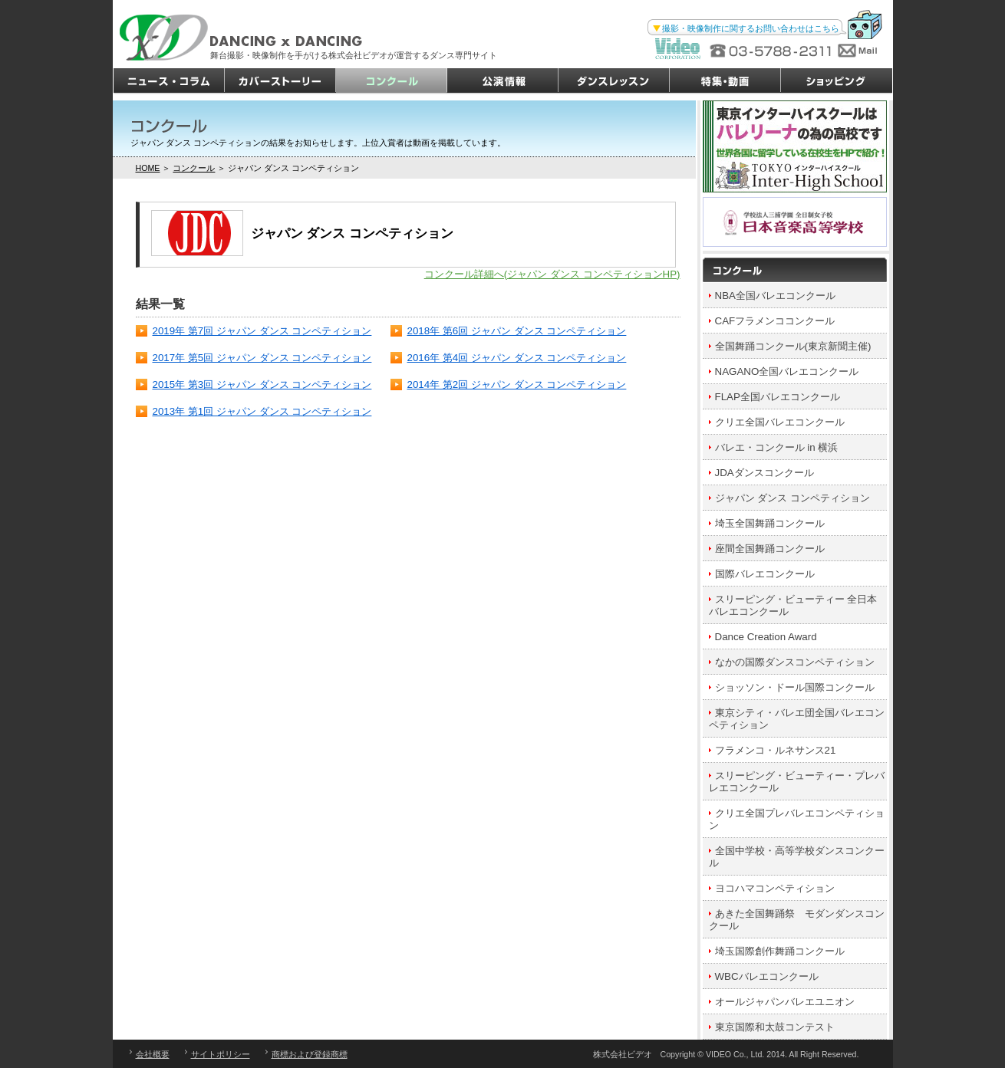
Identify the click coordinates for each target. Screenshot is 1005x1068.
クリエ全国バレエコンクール (780, 422)
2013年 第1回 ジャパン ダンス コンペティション (262, 411)
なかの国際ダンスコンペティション (795, 662)
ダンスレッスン (614, 81)
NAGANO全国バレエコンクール (787, 371)
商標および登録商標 (310, 1054)
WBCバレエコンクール (767, 976)
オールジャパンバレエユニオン (785, 1001)
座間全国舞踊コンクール (770, 548)
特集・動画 (725, 81)
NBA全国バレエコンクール (775, 295)
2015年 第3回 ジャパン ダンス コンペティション (262, 384)
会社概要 (153, 1054)
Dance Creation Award (766, 636)
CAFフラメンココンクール (775, 321)
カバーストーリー (280, 81)
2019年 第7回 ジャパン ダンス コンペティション (262, 331)
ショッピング (836, 81)
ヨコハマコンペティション (775, 888)
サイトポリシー (220, 1054)
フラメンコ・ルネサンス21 (775, 750)
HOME (148, 168)
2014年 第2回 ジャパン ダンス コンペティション (517, 384)
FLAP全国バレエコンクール (777, 397)
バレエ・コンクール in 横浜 (777, 447)
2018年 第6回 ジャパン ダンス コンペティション (517, 331)
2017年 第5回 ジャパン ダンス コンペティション (262, 357)
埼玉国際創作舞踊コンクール (780, 951)
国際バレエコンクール (765, 574)
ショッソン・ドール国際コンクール (795, 687)
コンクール (391, 81)
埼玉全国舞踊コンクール (770, 523)
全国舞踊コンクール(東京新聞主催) (793, 346)
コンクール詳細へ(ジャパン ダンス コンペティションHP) (552, 274)
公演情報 (503, 81)
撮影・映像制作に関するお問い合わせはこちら (750, 28)
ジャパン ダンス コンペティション (792, 498)
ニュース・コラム (169, 81)
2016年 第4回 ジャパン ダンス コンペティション (517, 357)
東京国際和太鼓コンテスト (775, 1027)
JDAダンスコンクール (764, 472)
